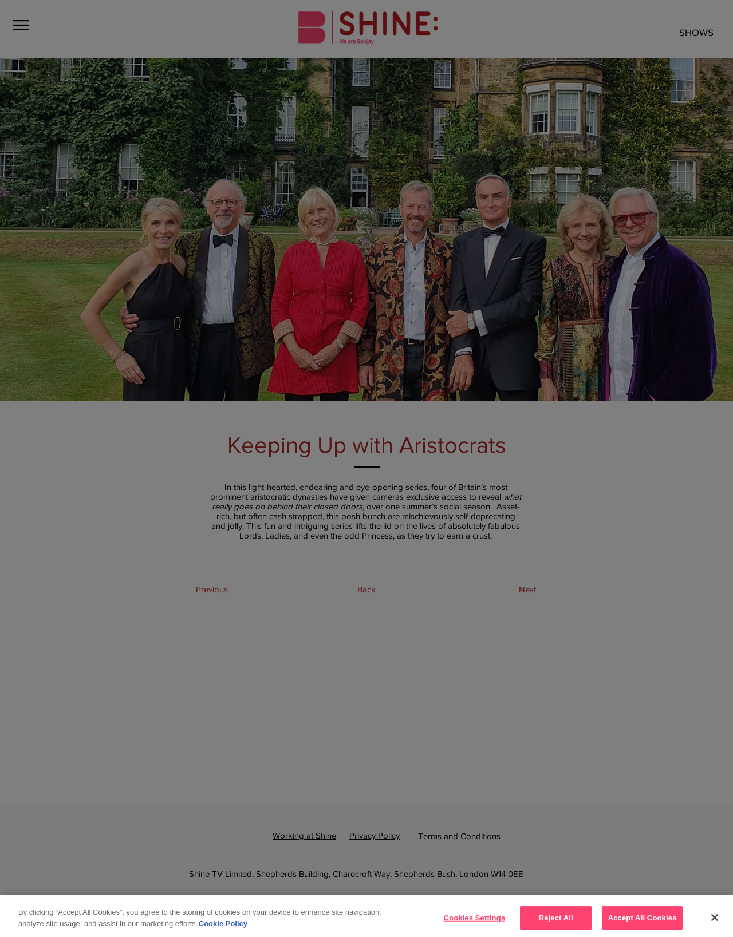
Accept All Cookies (642, 922)
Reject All (556, 922)
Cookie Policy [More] (223, 927)
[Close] (714, 922)
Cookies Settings (475, 922)
